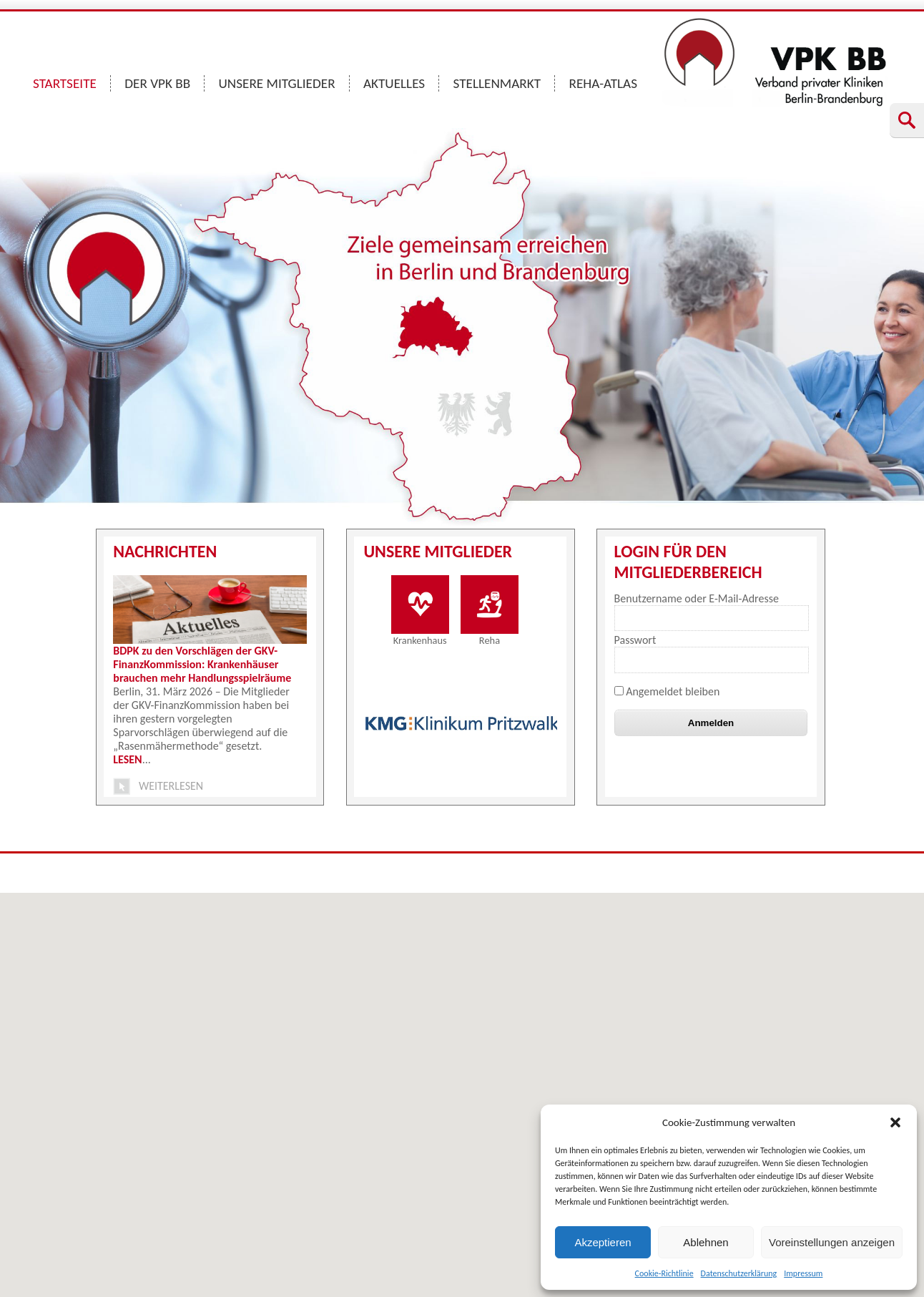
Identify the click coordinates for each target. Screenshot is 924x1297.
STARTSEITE (65, 83)
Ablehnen (705, 1242)
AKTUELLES (394, 83)
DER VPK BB (157, 83)
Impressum (803, 1273)
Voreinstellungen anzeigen (832, 1242)
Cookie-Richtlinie (664, 1273)
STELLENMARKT (497, 83)
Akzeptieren (602, 1242)
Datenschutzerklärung (739, 1273)
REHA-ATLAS (603, 83)
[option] (462, 723)
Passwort (635, 640)
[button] (895, 1122)
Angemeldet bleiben (667, 691)
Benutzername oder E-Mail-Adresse (696, 598)
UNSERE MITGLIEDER (277, 83)
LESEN (127, 759)
